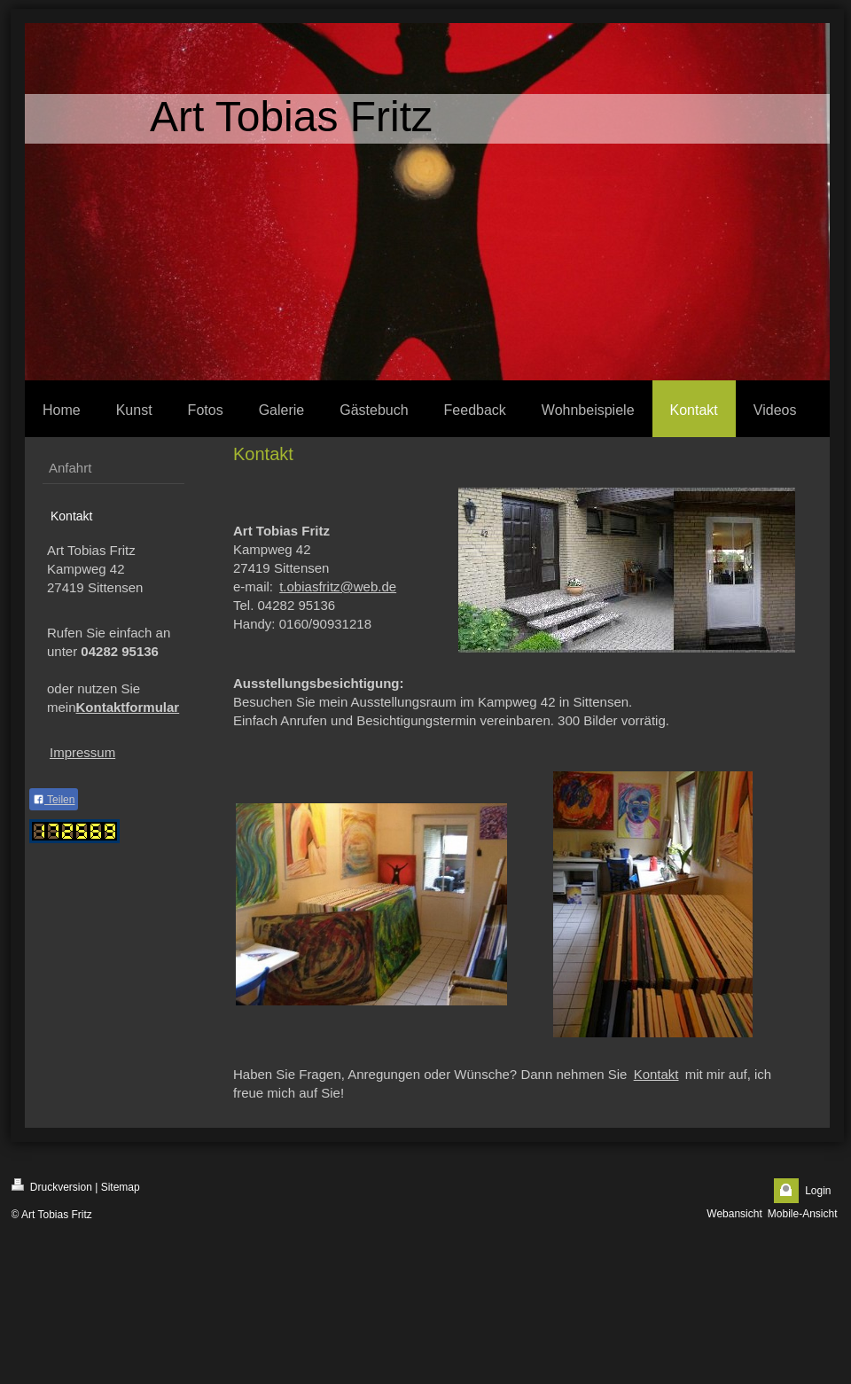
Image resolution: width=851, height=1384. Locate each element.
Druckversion (52, 1185)
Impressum (82, 752)
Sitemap (120, 1187)
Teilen (53, 800)
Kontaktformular (128, 707)
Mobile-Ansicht (803, 1214)
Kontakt (656, 1074)
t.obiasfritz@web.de (337, 586)
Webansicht (734, 1214)
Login (818, 1191)
